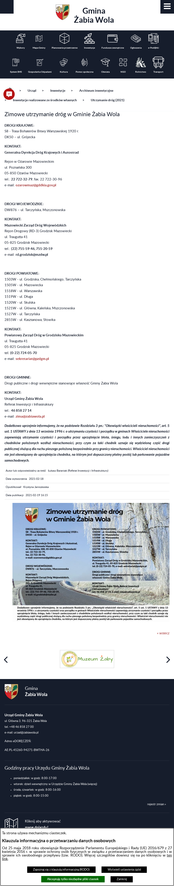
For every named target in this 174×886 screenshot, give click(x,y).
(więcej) (92, 784)
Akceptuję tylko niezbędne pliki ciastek (73, 879)
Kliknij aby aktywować (43, 824)
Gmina (85, 14)
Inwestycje (57, 90)
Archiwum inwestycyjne (96, 90)
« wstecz (163, 633)
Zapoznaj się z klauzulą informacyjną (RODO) (61, 869)
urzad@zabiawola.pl (26, 732)
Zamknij (122, 879)
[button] (167, 7)
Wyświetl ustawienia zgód (124, 869)
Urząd (32, 90)
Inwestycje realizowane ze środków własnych (45, 100)
